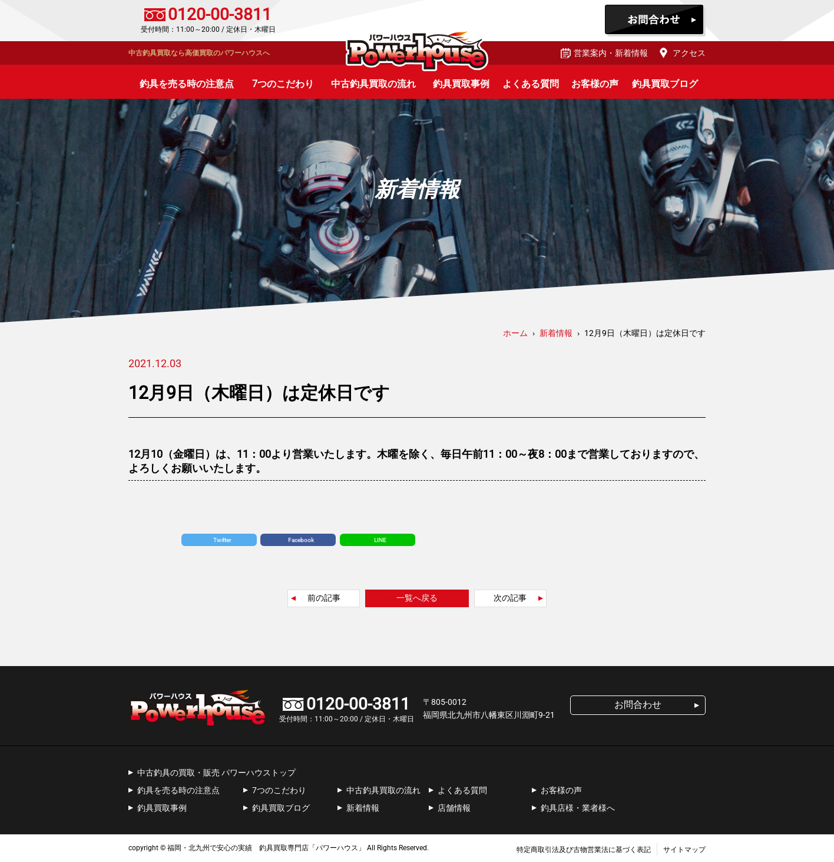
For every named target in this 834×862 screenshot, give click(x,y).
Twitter (222, 540)
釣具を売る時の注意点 (187, 83)
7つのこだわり (283, 83)
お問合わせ (655, 20)
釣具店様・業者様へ (578, 808)
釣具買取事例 (461, 83)
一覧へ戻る (417, 598)
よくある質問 (530, 83)
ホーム (515, 333)
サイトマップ (684, 850)
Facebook (301, 540)
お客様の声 (594, 83)
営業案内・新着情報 (611, 53)
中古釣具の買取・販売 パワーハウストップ (216, 772)
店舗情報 (454, 808)
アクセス (689, 53)
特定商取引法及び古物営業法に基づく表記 (584, 850)
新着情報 (362, 808)
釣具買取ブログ (665, 83)
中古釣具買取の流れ (373, 83)
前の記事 (323, 598)
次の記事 (510, 598)
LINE (380, 540)
